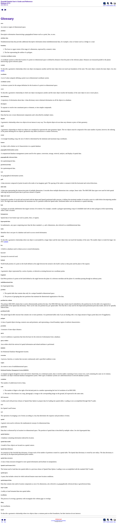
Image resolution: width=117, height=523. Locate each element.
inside (2, 70)
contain (6, 241)
